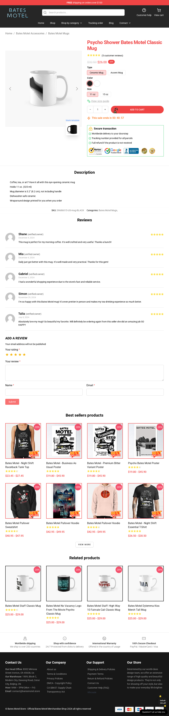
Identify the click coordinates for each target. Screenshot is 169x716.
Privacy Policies (55, 678)
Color (90, 78)
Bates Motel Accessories (30, 33)
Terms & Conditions (57, 674)
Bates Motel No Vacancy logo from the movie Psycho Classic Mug (63, 609)
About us (51, 669)
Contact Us (93, 683)
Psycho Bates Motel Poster (143, 463)
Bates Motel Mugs (58, 33)
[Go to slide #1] (35, 145)
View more (84, 544)
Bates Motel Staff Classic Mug (23, 605)
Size (89, 89)
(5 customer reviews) (112, 55)
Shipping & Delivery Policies (101, 669)
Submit (12, 401)
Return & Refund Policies (100, 678)
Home (8, 33)
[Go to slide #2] (52, 145)
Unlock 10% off (163, 702)
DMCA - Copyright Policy (59, 683)
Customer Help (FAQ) (98, 687)
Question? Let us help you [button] (153, 712)
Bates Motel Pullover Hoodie (62, 523)
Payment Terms (95, 674)
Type (89, 67)
